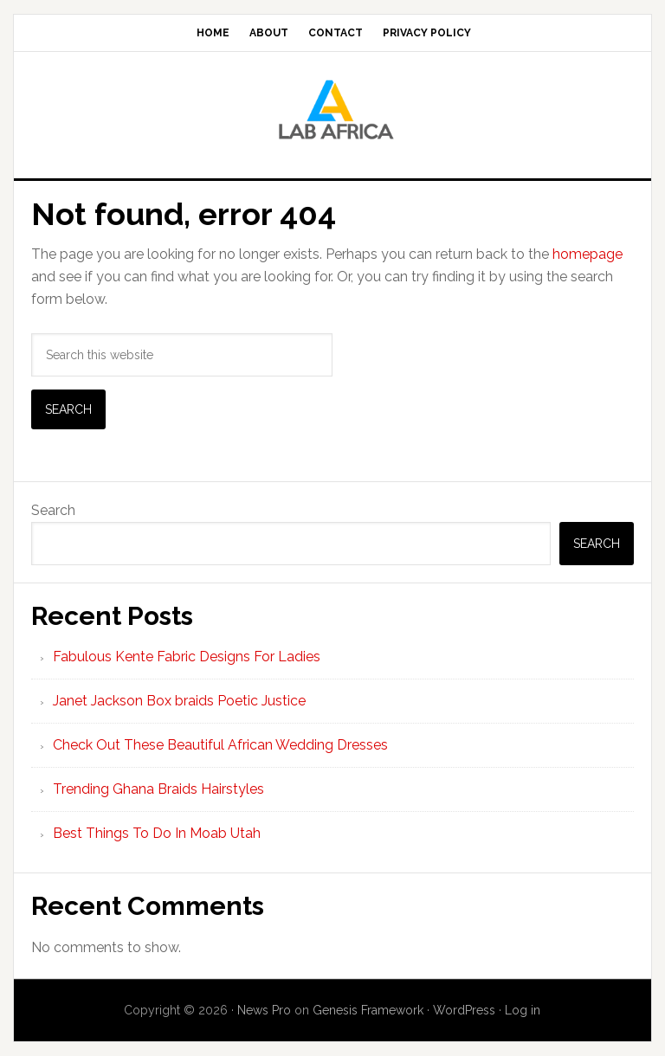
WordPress (464, 1010)
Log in (522, 1010)
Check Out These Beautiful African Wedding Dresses (220, 745)
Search (53, 510)
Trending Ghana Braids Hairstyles (158, 789)
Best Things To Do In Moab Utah (157, 833)
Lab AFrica (332, 108)
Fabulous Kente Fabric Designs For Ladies (186, 656)
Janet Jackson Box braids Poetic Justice (179, 700)
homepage (587, 254)
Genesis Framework (368, 1010)
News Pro (264, 1010)
